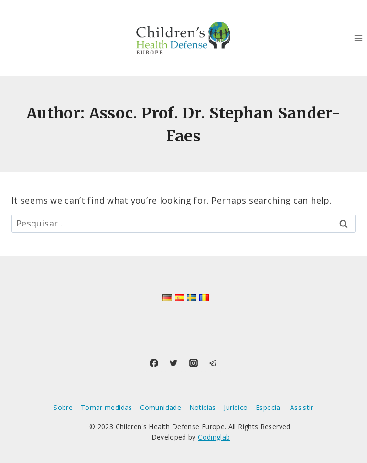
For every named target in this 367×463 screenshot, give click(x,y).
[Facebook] (153, 363)
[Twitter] (173, 363)
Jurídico (236, 407)
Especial (269, 407)
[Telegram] (213, 363)
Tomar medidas (106, 407)
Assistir (301, 407)
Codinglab (214, 436)
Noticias (202, 407)
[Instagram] (193, 363)
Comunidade (160, 407)
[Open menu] (358, 38)
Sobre (63, 407)
